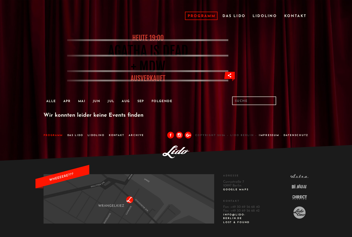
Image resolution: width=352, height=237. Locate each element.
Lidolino (265, 16)
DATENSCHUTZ (296, 135)
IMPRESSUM (269, 135)
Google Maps (236, 190)
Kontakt (295, 16)
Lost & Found (236, 222)
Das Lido (234, 16)
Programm (202, 16)
